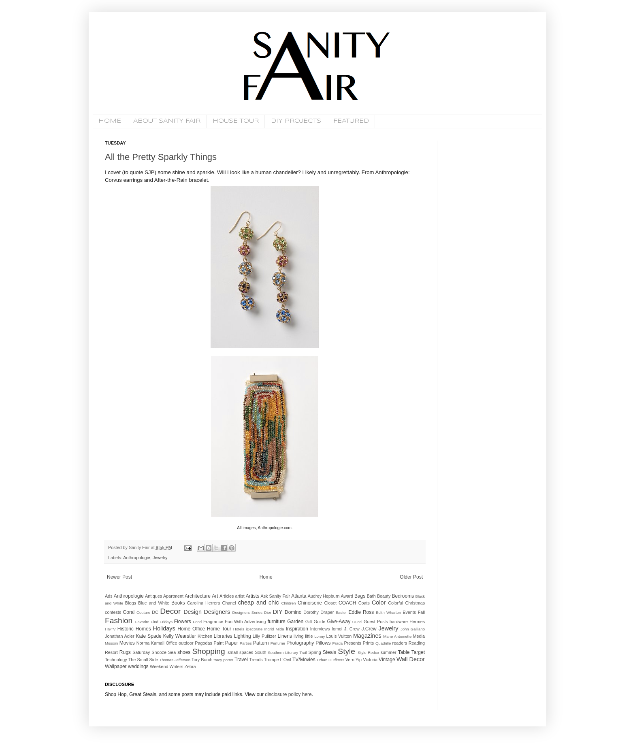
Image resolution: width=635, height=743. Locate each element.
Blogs (130, 602)
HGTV (110, 629)
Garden (295, 621)
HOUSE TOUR (236, 121)
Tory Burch (202, 659)
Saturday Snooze (149, 652)
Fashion (118, 620)
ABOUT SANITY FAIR (166, 121)
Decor (170, 611)
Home (266, 577)
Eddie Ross (361, 612)
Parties (246, 643)
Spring (314, 652)
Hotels (238, 629)
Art (215, 596)
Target (418, 652)
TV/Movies (303, 659)
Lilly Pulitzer (264, 636)
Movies (127, 643)
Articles (226, 596)
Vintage (387, 659)
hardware (399, 621)
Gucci (357, 622)
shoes (183, 652)
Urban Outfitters (330, 660)
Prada (337, 643)
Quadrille (383, 643)
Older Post (411, 577)
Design (192, 612)
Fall (421, 612)
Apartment (173, 596)
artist (239, 596)
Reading (417, 643)
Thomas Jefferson (174, 660)
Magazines (367, 635)
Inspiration (297, 629)
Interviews (320, 628)
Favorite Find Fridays (154, 622)
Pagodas (203, 643)
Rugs (125, 652)
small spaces (240, 652)
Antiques (153, 596)
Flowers (182, 621)
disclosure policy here (288, 694)
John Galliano (413, 629)
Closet (330, 602)
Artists (252, 596)
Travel (241, 659)
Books (178, 603)
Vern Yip (353, 659)
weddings (138, 666)
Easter (341, 612)
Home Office (191, 629)
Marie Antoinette (397, 636)
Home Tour (219, 629)
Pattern (261, 643)
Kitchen (205, 636)
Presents (352, 643)
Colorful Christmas (406, 602)
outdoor (186, 643)
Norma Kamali (150, 643)
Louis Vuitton (339, 636)
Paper (231, 643)
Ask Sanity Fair (275, 596)
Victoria (370, 659)
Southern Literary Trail (287, 652)
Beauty (384, 596)
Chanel (229, 602)
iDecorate (254, 629)
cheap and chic (258, 602)
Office (171, 643)
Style (346, 651)
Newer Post (119, 577)
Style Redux (368, 652)
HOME (109, 121)
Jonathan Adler (119, 636)
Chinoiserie (310, 603)
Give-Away (339, 621)
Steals (329, 652)
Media (419, 636)
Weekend (159, 666)
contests (113, 612)
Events (409, 612)
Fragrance (213, 621)
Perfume (278, 643)
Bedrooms (403, 596)
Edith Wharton (388, 612)
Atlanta (298, 596)
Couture (143, 612)
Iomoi (337, 628)
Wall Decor (410, 659)
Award (347, 596)
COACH (347, 603)
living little (303, 636)
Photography (300, 643)
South (260, 652)
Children (288, 603)
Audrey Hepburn (324, 596)
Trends (255, 659)
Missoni (111, 643)
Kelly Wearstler (179, 636)
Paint (219, 643)
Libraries (223, 636)
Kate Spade (148, 636)
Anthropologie (136, 557)
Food (197, 622)
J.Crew (368, 629)
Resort (111, 652)
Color (379, 602)
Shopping (208, 651)
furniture (277, 621)
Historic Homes (134, 629)
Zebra (190, 666)
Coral (129, 612)
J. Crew (352, 628)
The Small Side (143, 659)
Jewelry (160, 557)
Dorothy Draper (318, 612)
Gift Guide (315, 621)
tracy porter (224, 660)
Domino (293, 612)
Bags (359, 596)
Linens (285, 636)
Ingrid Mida (274, 629)
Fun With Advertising (245, 621)
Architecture (198, 596)
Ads (109, 596)
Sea (172, 652)
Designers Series (247, 612)
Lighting (242, 636)
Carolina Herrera (203, 602)
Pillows (322, 643)
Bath (371, 596)
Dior (267, 612)
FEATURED (351, 121)
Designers (217, 612)
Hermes (417, 621)
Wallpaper (116, 666)
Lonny (319, 636)
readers (399, 643)
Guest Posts (376, 621)
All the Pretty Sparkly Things (161, 157)
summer (388, 652)
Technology (116, 659)
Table (404, 652)
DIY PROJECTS (296, 121)
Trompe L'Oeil (277, 659)
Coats (364, 602)
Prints (368, 643)
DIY (278, 612)
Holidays (164, 628)
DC (155, 612)
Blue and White (153, 602)
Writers (176, 666)
